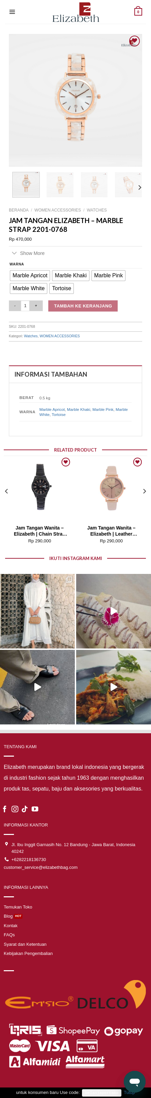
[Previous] (6, 504)
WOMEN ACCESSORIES (57, 210)
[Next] (139, 187)
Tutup (129, 1092)
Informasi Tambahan (50, 374)
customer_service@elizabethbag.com (41, 867)
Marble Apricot (52, 409)
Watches (97, 210)
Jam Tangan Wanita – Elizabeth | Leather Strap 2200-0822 (111, 531)
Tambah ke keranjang (83, 305)
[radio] (30, 276)
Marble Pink (103, 409)
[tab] (75, 374)
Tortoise (59, 414)
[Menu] (12, 11)
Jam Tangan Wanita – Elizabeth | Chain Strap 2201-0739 (40, 531)
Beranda (19, 210)
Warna (17, 264)
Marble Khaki (78, 409)
